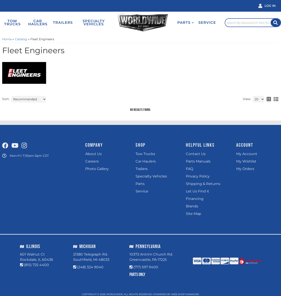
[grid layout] (269, 99)
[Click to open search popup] (253, 22)
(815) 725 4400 (36, 265)
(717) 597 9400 (145, 267)
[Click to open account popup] (267, 5)
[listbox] (28, 99)
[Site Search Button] (276, 23)
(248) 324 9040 (90, 267)
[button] (185, 22)
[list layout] (276, 99)
